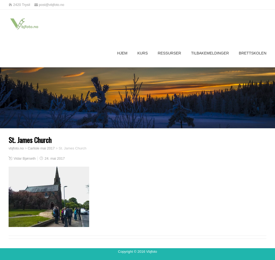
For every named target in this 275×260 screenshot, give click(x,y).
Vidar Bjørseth (25, 158)
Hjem (122, 53)
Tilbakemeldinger (210, 53)
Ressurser (169, 53)
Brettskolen (252, 53)
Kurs (142, 53)
